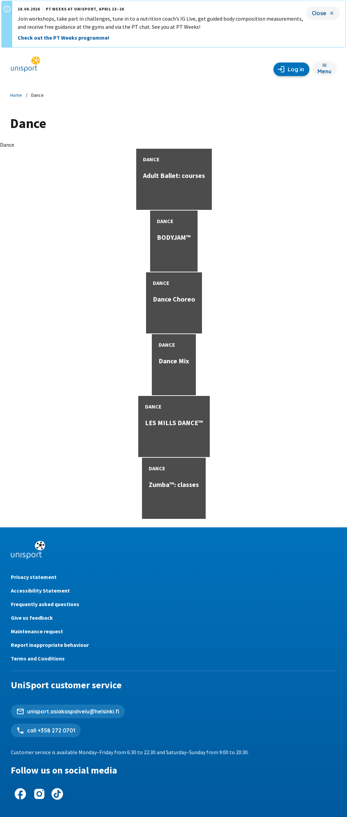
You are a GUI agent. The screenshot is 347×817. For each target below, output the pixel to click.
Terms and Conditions (38, 658)
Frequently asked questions (45, 604)
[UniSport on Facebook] (20, 794)
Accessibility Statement (40, 590)
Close (319, 9)
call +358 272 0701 (51, 730)
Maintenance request (37, 631)
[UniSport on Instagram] (39, 794)
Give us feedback (32, 617)
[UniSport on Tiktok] (57, 794)
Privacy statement (34, 577)
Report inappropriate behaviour (50, 644)
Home (16, 95)
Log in (296, 69)
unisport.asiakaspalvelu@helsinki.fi (73, 711)
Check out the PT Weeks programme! (63, 34)
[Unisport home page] (25, 66)
